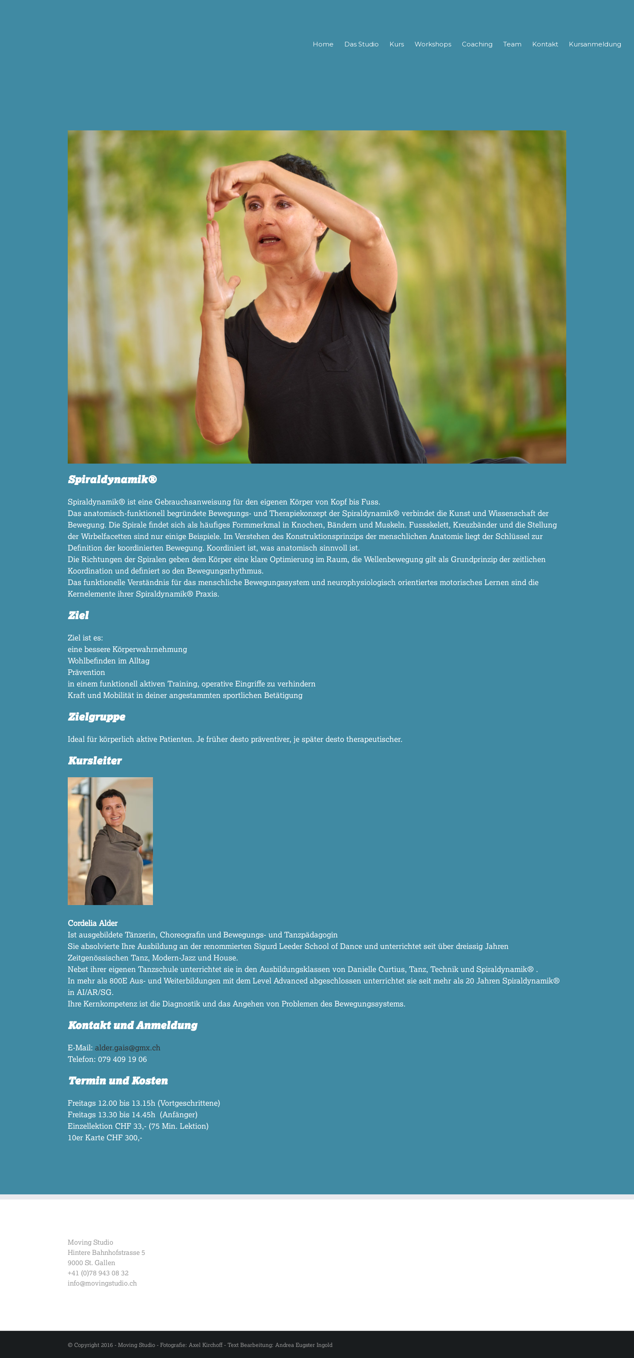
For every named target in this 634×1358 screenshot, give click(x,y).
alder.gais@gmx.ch (128, 1047)
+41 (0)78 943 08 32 (98, 1273)
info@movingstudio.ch (102, 1283)
